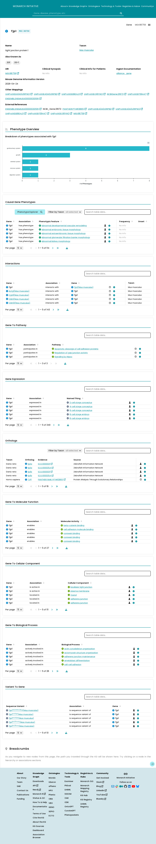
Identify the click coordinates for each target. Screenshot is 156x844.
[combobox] (78, 13)
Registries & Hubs (131, 6)
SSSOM (68, 794)
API (35, 785)
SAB (19, 786)
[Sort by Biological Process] (81, 644)
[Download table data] (66, 248)
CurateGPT (70, 810)
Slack (100, 782)
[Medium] (121, 786)
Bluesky (101, 799)
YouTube (101, 794)
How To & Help (40, 802)
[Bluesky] (137, 786)
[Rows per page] (19, 248)
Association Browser (39, 836)
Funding (21, 799)
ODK (67, 802)
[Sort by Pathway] (62, 344)
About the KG (39, 822)
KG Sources (38, 826)
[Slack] (116, 786)
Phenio (52, 794)
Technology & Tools (111, 6)
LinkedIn (101, 790)
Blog (99, 786)
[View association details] (109, 225)
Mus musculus (86, 50)
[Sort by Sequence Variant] (26, 706)
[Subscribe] (112, 786)
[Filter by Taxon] (64, 212)
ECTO (51, 815)
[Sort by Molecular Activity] (80, 521)
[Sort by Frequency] (131, 221)
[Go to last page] (57, 248)
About (64, 6)
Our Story (21, 778)
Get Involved (102, 778)
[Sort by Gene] (13, 221)
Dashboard (38, 830)
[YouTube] (133, 786)
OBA (51, 799)
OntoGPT (69, 806)
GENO (51, 807)
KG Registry (86, 799)
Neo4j (37, 789)
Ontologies (94, 6)
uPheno (52, 786)
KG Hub (84, 795)
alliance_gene (123, 73)
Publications (23, 794)
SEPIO (51, 811)
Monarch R (39, 794)
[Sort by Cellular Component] (90, 582)
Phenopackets (72, 815)
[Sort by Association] (32, 221)
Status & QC (39, 798)
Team (19, 782)
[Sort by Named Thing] (82, 398)
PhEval (68, 785)
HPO (51, 790)
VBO (51, 803)
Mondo (52, 778)
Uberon (52, 782)
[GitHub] (125, 786)
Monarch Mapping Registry (84, 788)
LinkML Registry (84, 805)
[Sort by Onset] (146, 221)
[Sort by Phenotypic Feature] (60, 221)
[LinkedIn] (129, 786)
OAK (67, 798)
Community (147, 6)
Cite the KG (38, 817)
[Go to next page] (52, 248)
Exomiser (69, 781)
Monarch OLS (86, 781)
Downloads (38, 781)
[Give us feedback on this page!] (152, 764)
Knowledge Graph (78, 6)
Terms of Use (39, 813)
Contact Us (22, 790)
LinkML (68, 789)
